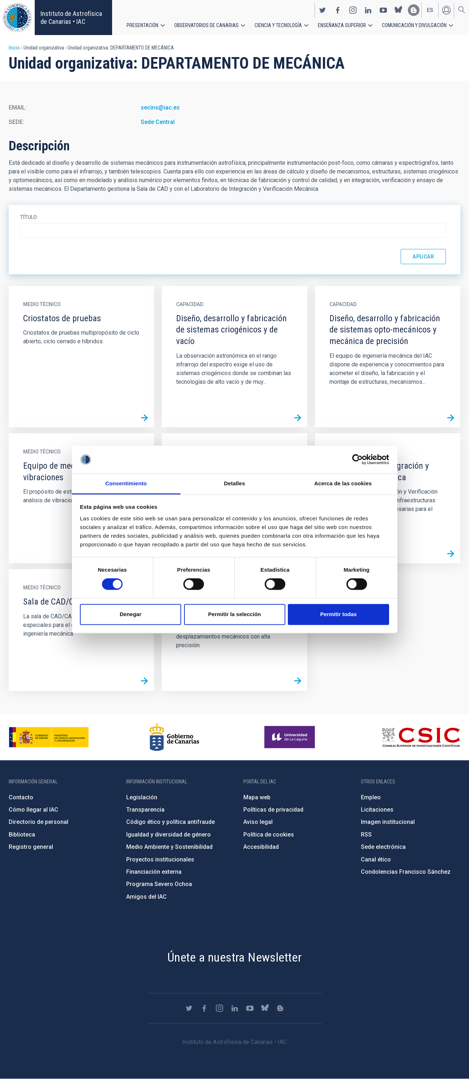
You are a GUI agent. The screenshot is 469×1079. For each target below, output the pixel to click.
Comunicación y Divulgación (414, 25)
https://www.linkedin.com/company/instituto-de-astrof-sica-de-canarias (368, 10)
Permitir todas (338, 614)
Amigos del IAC (146, 896)
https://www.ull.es (290, 737)
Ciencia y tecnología (278, 25)
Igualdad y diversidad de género (168, 834)
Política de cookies (268, 834)
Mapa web (256, 797)
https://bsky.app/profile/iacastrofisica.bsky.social (398, 10)
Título (28, 217)
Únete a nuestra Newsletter (234, 957)
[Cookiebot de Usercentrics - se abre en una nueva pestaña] (357, 459)
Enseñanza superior (342, 25)
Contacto (21, 797)
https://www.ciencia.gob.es (49, 737)
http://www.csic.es (420, 737)
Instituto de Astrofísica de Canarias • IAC (71, 17)
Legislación (141, 797)
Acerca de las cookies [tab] (343, 483)
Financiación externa (154, 871)
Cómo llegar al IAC (33, 809)
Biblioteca (22, 834)
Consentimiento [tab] (126, 483)
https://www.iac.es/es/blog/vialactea (413, 10)
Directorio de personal (38, 821)
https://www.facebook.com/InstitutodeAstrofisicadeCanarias (337, 10)
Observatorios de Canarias (206, 25)
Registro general (31, 846)
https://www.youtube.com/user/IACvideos (383, 10)
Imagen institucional (388, 821)
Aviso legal (258, 821)
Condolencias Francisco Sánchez (406, 871)
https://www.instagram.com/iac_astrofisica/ (353, 10)
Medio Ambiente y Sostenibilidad (169, 846)
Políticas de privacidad (273, 809)
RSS (366, 834)
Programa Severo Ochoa (159, 884)
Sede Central (158, 122)
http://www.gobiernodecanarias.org (174, 737)
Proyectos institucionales (160, 859)
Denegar (130, 614)
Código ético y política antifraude (170, 821)
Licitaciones (377, 809)
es (430, 10)
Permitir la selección (234, 614)
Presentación (142, 25)
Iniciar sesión (446, 10)
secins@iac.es (160, 107)
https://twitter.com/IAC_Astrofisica (322, 10)
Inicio (14, 48)
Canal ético (376, 859)
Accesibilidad (261, 846)
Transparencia (145, 809)
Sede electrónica (383, 846)
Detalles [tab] (234, 483)
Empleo (371, 797)
